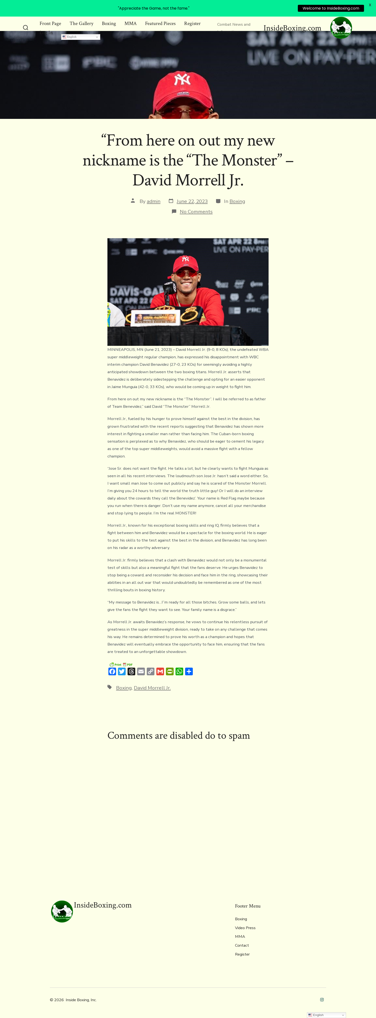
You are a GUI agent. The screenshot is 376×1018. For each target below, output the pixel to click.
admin (153, 201)
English (69, 37)
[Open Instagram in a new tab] (322, 999)
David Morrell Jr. (152, 687)
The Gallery (81, 23)
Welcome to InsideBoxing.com (331, 8)
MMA (130, 23)
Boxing (109, 23)
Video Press (245, 928)
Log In (46, 32)
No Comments (196, 211)
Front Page (50, 23)
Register (192, 23)
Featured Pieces (160, 23)
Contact (242, 945)
